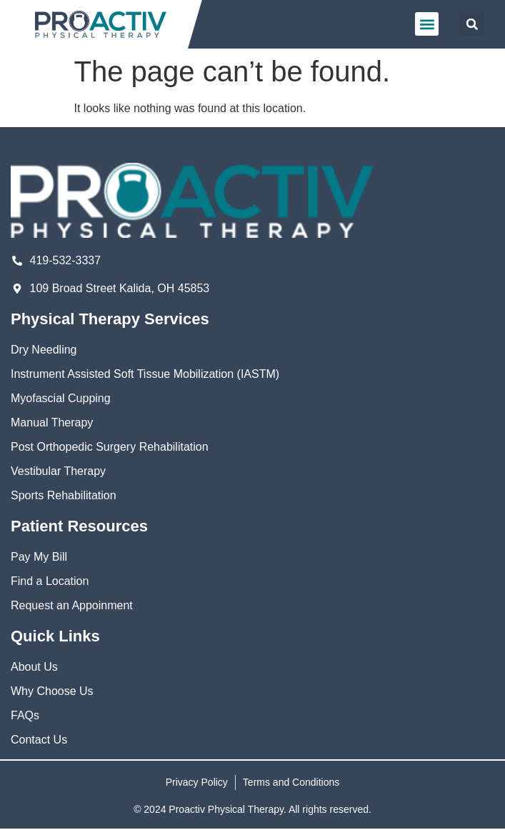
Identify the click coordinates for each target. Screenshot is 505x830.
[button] (427, 24)
